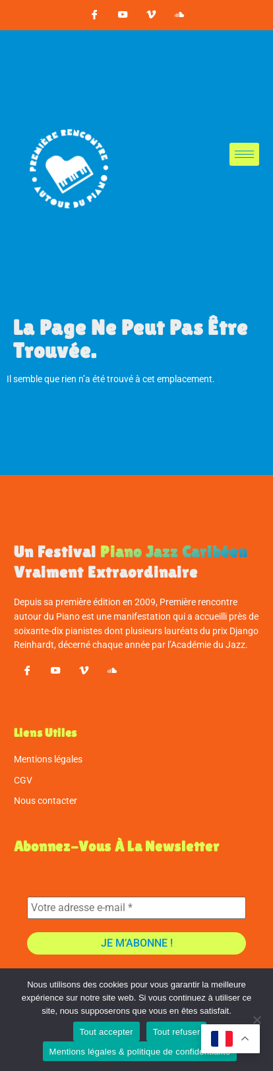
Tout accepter (106, 1032)
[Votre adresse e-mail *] (137, 908)
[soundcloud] (179, 15)
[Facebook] (94, 15)
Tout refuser (176, 1032)
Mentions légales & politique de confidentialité (140, 1052)
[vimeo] (151, 15)
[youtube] (123, 15)
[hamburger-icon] (244, 154)
